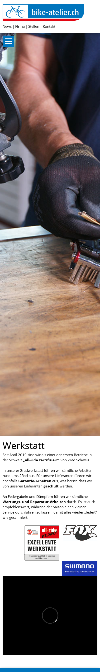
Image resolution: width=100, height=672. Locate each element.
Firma (20, 26)
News (7, 26)
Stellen (33, 26)
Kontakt (49, 26)
